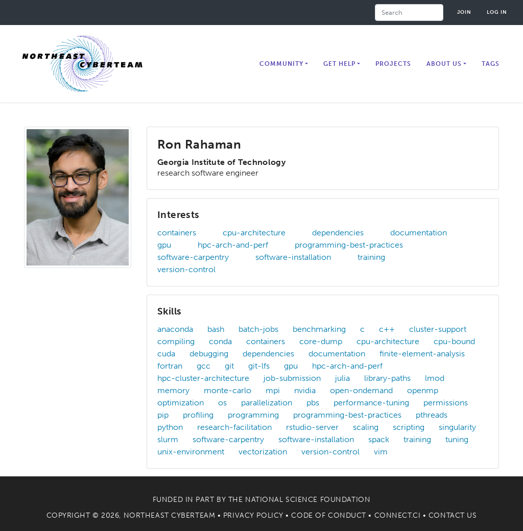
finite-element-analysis (422, 353)
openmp (422, 390)
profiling (198, 415)
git (229, 366)
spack (378, 439)
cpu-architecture (254, 232)
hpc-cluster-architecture (203, 378)
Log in (497, 12)
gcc (203, 366)
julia (342, 378)
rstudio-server (312, 427)
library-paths (387, 378)
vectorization (263, 451)
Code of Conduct (328, 515)
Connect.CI (397, 515)
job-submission (292, 378)
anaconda (175, 329)
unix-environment (190, 451)
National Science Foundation (307, 499)
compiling (176, 341)
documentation (418, 232)
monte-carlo (227, 390)
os (222, 402)
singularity (457, 427)
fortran (169, 366)
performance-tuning (371, 402)
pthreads (431, 415)
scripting (408, 427)
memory (173, 390)
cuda (166, 353)
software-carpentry (193, 257)
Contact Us (453, 515)
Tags (491, 63)
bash (215, 329)
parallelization (266, 402)
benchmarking (319, 329)
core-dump (320, 341)
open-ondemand (361, 390)
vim (381, 451)
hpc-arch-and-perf (233, 245)
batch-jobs (258, 329)
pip (163, 415)
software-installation (293, 257)
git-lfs (259, 366)
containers (176, 232)
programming (253, 415)
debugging (208, 353)
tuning (456, 439)
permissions (445, 402)
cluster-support (437, 329)
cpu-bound (454, 341)
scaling (365, 427)
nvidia (305, 390)
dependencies (338, 232)
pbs (312, 402)
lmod (434, 378)
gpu (164, 245)
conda (220, 341)
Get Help (339, 63)
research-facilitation (234, 427)
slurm (167, 439)
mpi (273, 390)
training (371, 257)
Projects (393, 63)
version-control (186, 269)
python (170, 427)
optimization (180, 402)
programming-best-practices (349, 245)
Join (464, 12)
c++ (387, 329)
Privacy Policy (253, 515)
